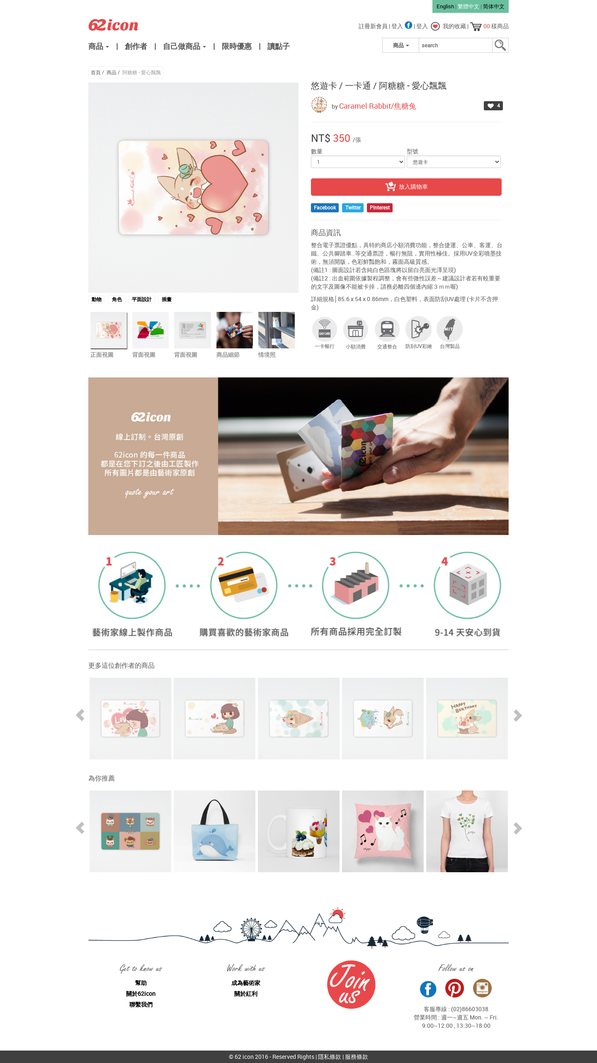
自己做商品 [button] (184, 46)
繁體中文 (468, 6)
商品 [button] (98, 46)
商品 (111, 72)
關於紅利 (245, 993)
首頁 (96, 72)
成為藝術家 (245, 983)
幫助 (141, 983)
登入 (402, 26)
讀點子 (278, 46)
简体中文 (494, 6)
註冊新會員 (374, 26)
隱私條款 (329, 1057)
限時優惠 (237, 46)
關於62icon (140, 993)
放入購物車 (406, 187)
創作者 (136, 46)
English (445, 6)
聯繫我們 (141, 1004)
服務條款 (356, 1057)
